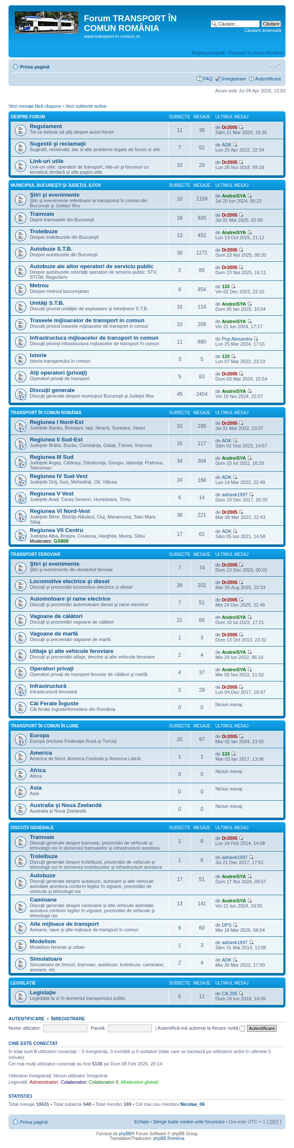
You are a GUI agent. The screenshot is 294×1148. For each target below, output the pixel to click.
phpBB (125, 1133)
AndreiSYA (234, 195)
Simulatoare (46, 959)
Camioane (43, 899)
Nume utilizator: (25, 1028)
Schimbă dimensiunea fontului (275, 65)
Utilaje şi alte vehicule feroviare (71, 651)
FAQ (208, 78)
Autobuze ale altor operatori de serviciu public (91, 266)
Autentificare (268, 78)
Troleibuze (44, 231)
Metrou (39, 285)
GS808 (61, 541)
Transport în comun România (46, 412)
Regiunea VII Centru (56, 530)
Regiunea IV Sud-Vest (59, 476)
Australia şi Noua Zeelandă (66, 805)
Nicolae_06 (192, 1104)
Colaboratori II (103, 1082)
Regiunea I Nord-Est (57, 422)
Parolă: (98, 1028)
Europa (39, 735)
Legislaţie (23, 983)
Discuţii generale (52, 390)
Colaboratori (73, 1082)
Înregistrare (234, 78)
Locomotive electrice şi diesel (70, 581)
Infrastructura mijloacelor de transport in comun (94, 338)
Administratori (43, 1082)
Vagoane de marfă (54, 633)
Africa (38, 770)
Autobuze (42, 875)
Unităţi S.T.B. (47, 303)
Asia (36, 787)
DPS (227, 925)
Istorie (38, 355)
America (41, 753)
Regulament (46, 126)
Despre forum (28, 117)
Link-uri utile (46, 161)
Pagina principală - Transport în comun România (237, 53)
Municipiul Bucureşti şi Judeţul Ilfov (56, 185)
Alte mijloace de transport (64, 924)
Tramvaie (42, 214)
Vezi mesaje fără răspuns (35, 106)
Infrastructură (48, 686)
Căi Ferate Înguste (54, 703)
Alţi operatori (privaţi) (58, 372)
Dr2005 (230, 127)
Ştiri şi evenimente (55, 195)
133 (226, 286)
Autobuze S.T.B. (51, 249)
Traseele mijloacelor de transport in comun (87, 320)
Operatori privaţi (52, 668)
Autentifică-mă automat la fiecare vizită (201, 1028)
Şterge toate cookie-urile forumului (189, 1121)
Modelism (43, 941)
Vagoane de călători (56, 616)
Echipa (141, 1121)
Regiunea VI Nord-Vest (60, 511)
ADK (227, 144)
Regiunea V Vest (52, 493)
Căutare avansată (262, 30)
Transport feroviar (36, 554)
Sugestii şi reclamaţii (58, 143)
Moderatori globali (139, 1082)
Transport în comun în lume (44, 726)
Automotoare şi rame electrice (70, 598)
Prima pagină (34, 66)
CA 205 (229, 993)
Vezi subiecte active (86, 106)
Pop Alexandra (237, 338)
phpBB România (168, 1138)
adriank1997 (235, 494)
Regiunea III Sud (52, 457)
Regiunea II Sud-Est (56, 439)
